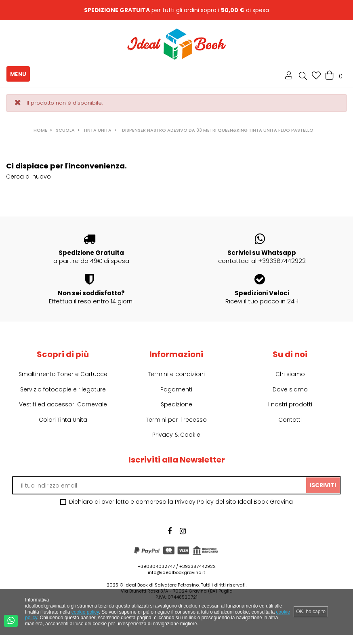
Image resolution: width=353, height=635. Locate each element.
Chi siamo (290, 374)
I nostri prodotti (290, 404)
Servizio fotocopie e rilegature (63, 389)
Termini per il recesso (176, 420)
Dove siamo (290, 389)
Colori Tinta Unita (63, 420)
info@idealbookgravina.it (176, 572)
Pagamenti (176, 389)
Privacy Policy (194, 502)
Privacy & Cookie (176, 435)
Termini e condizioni (176, 374)
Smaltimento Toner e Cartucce (63, 374)
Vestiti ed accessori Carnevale (63, 404)
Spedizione (176, 404)
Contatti (290, 420)
